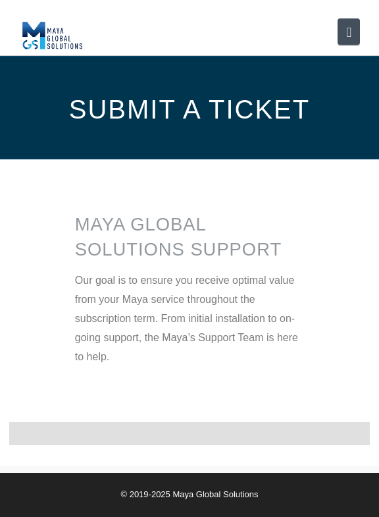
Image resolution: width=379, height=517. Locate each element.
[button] (349, 31)
